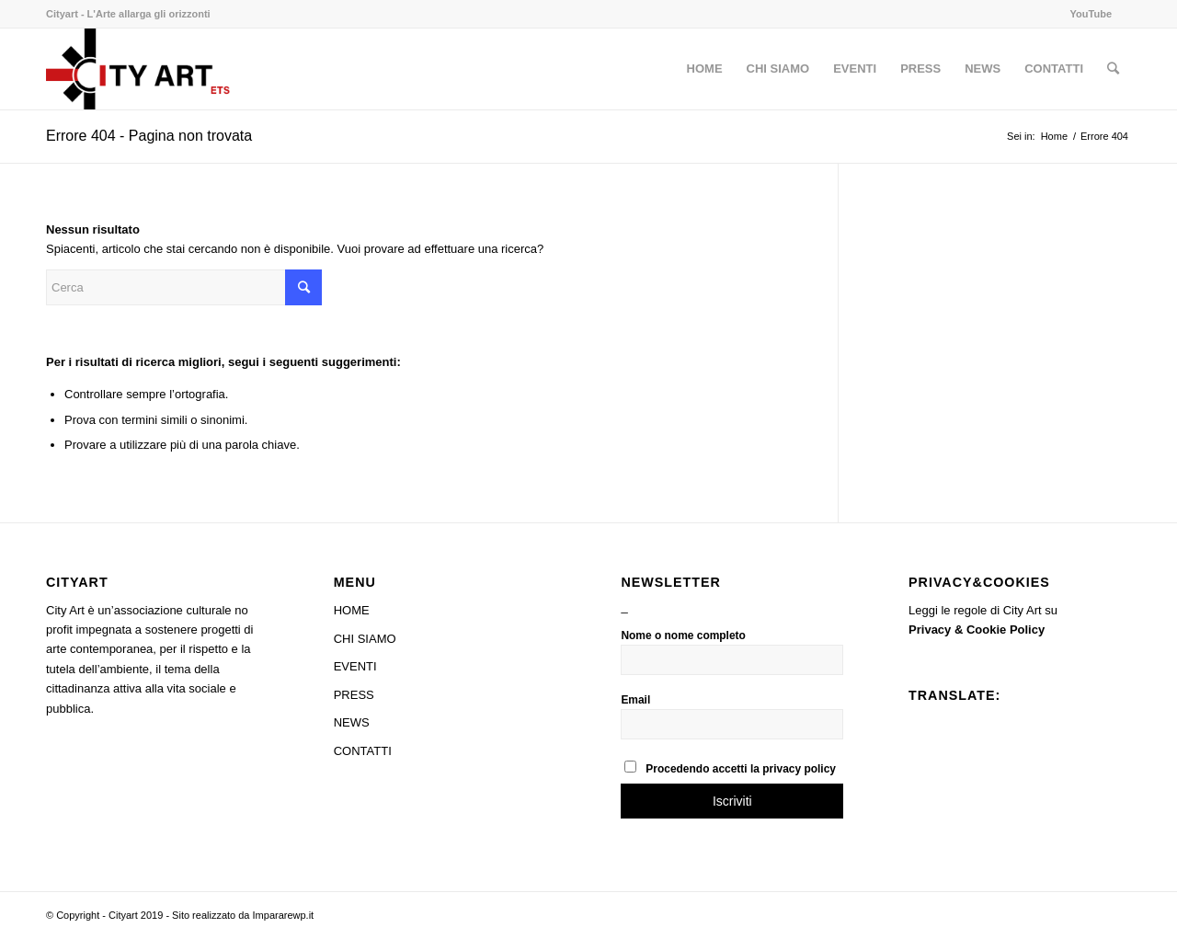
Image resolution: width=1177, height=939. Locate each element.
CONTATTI (363, 751)
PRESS (354, 695)
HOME (352, 610)
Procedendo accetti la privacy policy (730, 768)
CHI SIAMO (365, 639)
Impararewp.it (283, 915)
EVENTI (355, 666)
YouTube (1091, 13)
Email (635, 699)
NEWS (352, 722)
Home (1054, 136)
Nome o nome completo (683, 635)
